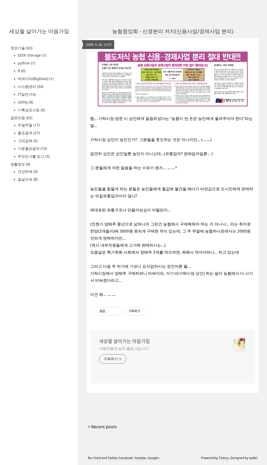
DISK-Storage (31, 55)
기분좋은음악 (32, 148)
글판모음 (21, 117)
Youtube (140, 458)
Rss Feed (94, 458)
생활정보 (20, 164)
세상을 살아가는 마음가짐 (39, 31)
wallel (253, 458)
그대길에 (27, 140)
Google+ (154, 458)
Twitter (112, 458)
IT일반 (26, 94)
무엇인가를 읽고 (33, 156)
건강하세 (27, 171)
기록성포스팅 (31, 109)
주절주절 (28, 125)
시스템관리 (30, 86)
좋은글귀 (28, 132)
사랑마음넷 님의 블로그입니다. (124, 348)
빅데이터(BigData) (35, 78)
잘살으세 (27, 179)
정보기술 (21, 47)
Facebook (126, 458)
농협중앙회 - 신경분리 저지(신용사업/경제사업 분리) (172, 31)
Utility (25, 102)
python (26, 62)
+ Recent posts (102, 427)
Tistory (224, 458)
